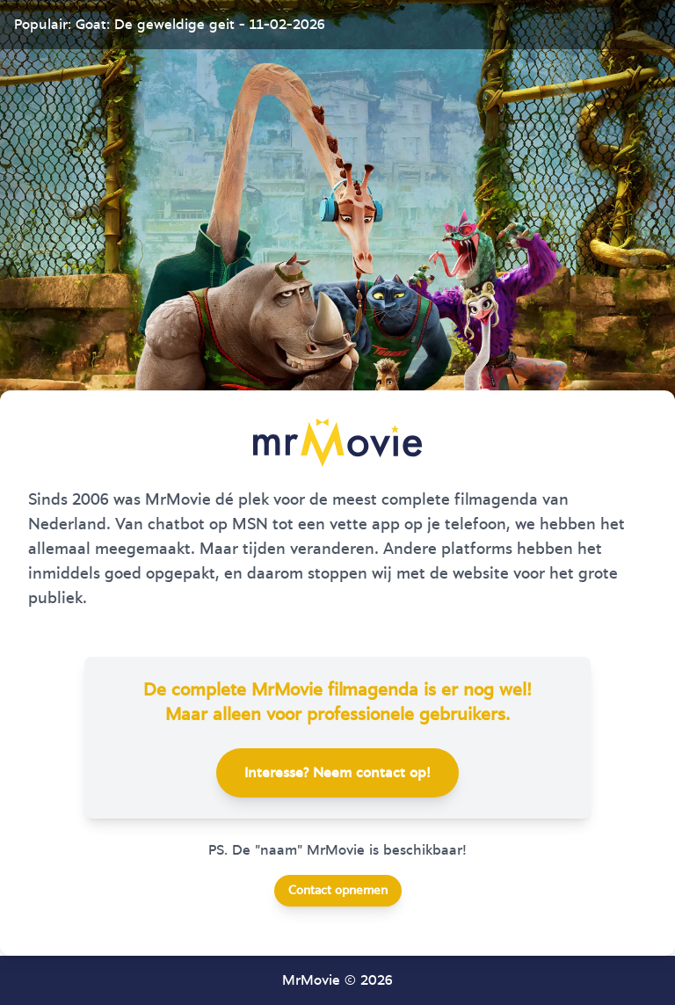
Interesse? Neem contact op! (337, 773)
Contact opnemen (338, 891)
